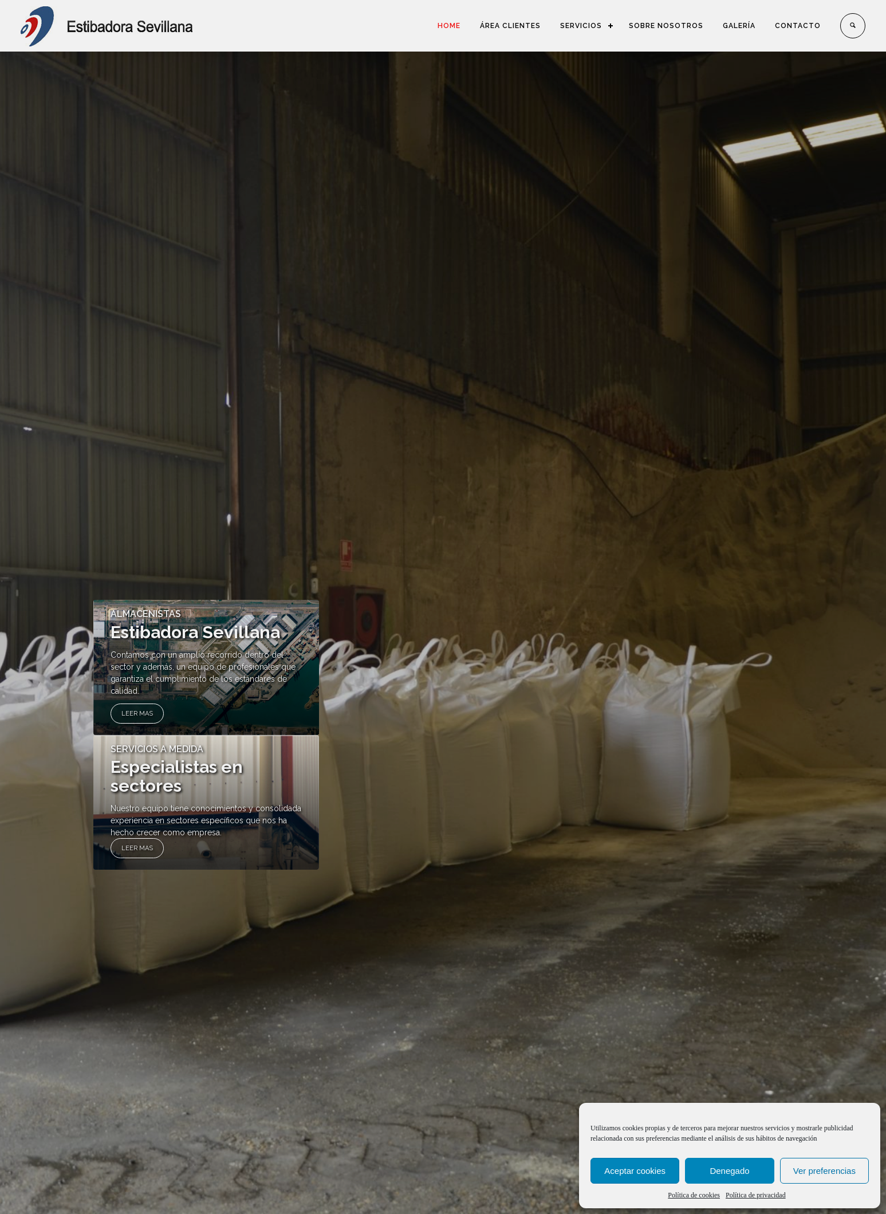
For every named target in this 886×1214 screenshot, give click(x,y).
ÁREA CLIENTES (510, 26)
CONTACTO (798, 26)
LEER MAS (137, 713)
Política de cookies (694, 1195)
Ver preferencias (824, 1171)
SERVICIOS (581, 26)
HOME (449, 26)
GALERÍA (739, 26)
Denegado (729, 1171)
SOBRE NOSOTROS (666, 26)
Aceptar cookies (635, 1171)
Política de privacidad (756, 1195)
